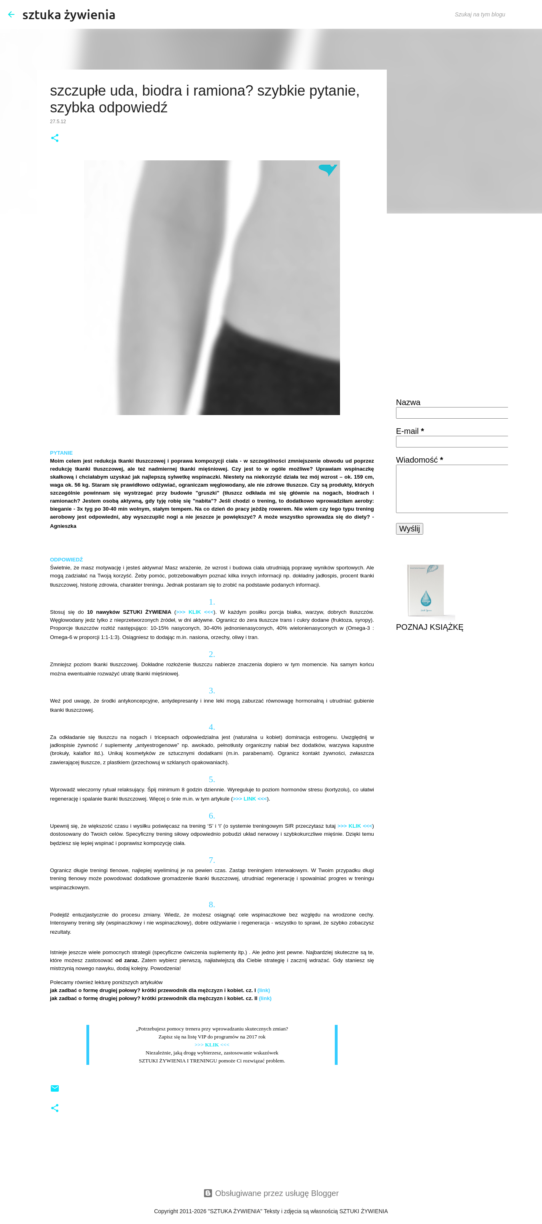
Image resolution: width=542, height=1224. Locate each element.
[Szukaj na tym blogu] (494, 14)
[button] (55, 138)
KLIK (194, 612)
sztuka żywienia (69, 14)
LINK (250, 799)
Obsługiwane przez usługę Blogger (271, 1193)
